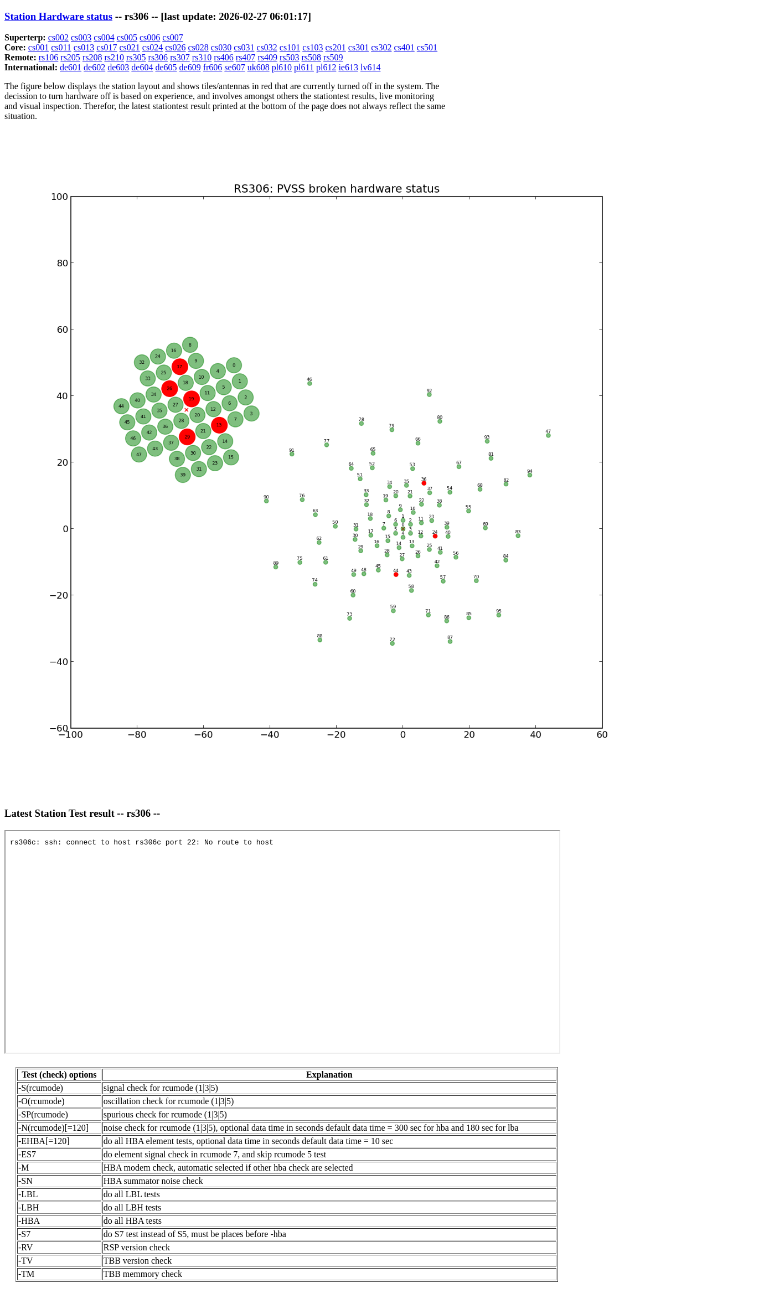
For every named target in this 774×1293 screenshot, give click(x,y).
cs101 (290, 47)
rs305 (136, 57)
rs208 (92, 57)
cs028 (198, 47)
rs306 (158, 57)
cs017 (106, 47)
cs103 (312, 47)
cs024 (152, 47)
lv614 (370, 67)
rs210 (114, 57)
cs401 (404, 47)
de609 (190, 67)
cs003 (81, 37)
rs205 (70, 57)
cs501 (427, 47)
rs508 (312, 57)
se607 (234, 67)
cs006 (150, 37)
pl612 (326, 67)
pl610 (282, 67)
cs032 (266, 47)
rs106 (49, 57)
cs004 (104, 37)
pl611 (304, 67)
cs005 (127, 37)
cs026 (175, 47)
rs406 (224, 57)
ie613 (348, 67)
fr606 (213, 67)
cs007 (172, 37)
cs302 (381, 47)
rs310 (202, 57)
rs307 (180, 57)
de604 (142, 67)
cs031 (244, 47)
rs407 (246, 57)
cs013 (84, 47)
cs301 (358, 47)
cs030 (221, 47)
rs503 (290, 57)
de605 (166, 67)
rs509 (333, 57)
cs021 (130, 47)
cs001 (38, 47)
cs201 (335, 47)
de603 (118, 67)
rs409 (267, 57)
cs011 (61, 47)
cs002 (58, 37)
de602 (94, 67)
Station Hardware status (58, 16)
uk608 (258, 67)
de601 (70, 67)
